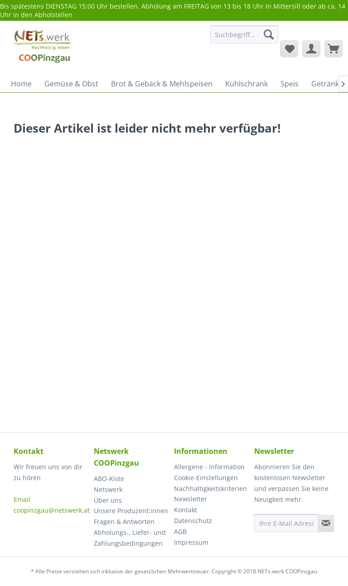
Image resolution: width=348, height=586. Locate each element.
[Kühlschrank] (246, 83)
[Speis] (289, 83)
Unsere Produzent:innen (131, 510)
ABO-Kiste (109, 478)
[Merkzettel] (289, 48)
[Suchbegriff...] (244, 34)
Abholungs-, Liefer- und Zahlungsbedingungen (130, 538)
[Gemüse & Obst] (71, 83)
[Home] (21, 83)
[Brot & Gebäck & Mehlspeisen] (162, 83)
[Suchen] (268, 34)
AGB (180, 531)
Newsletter (190, 499)
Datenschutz (193, 520)
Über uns (108, 500)
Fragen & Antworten (124, 521)
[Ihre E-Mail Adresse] (286, 523)
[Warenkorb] (333, 48)
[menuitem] (244, 38)
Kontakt (185, 509)
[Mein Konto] (311, 48)
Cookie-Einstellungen (206, 477)
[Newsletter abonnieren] (326, 523)
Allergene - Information (209, 466)
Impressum (191, 542)
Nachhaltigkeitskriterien (210, 488)
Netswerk (108, 489)
